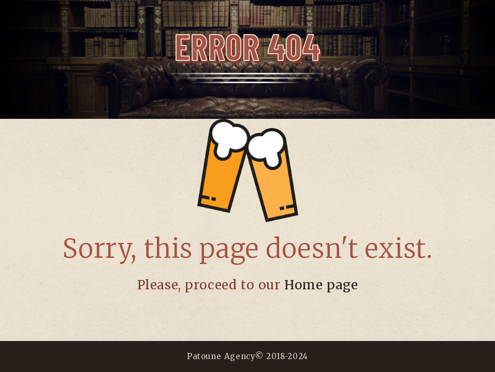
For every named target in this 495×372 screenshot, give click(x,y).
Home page (321, 285)
